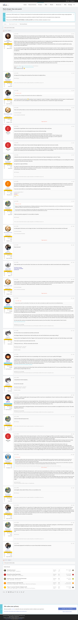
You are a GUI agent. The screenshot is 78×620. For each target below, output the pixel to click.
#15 (73, 330)
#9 (73, 201)
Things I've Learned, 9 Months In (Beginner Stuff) (17, 586)
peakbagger (9, 575)
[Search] (74, 4)
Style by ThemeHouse (8, 617)
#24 (73, 522)
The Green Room (20, 575)
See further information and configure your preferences (15, 611)
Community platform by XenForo (14, 615)
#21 (73, 454)
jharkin (8, 579)
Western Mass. (9, 48)
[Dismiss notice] (73, 14)
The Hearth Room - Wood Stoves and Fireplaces (27, 583)
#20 (73, 434)
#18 (73, 395)
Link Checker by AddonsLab (14, 616)
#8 (73, 181)
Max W (8, 571)
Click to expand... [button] (44, 467)
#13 (73, 279)
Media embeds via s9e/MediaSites (18, 617)
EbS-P (70, 570)
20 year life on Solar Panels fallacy (14, 574)
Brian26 (69, 579)
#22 (73, 487)
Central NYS (10, 86)
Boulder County (9, 122)
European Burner (10, 583)
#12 (73, 262)
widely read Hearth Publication (26, 65)
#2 (73, 73)
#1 (73, 33)
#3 (73, 90)
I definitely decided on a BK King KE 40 (15, 582)
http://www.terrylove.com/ (19, 321)
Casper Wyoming (9, 103)
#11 (73, 245)
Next (9, 30)
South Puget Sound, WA (10, 312)
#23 (73, 505)
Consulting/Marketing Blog (29, 67)
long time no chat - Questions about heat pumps (16, 578)
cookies (12, 608)
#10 (73, 226)
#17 (73, 377)
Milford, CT (10, 275)
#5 (73, 126)
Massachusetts (9, 194)
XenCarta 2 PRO (8, 618)
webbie (5, 10)
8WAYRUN (20, 618)
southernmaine (9, 588)
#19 (73, 416)
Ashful (70, 587)
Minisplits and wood (11, 570)
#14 (73, 298)
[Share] (72, 33)
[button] (43, 4)
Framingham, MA (9, 467)
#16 (73, 354)
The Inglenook (17, 571)
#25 (73, 543)
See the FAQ (19, 67)
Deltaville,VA (10, 343)
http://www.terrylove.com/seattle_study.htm (23, 364)
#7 (73, 155)
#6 (73, 142)
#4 (73, 107)
